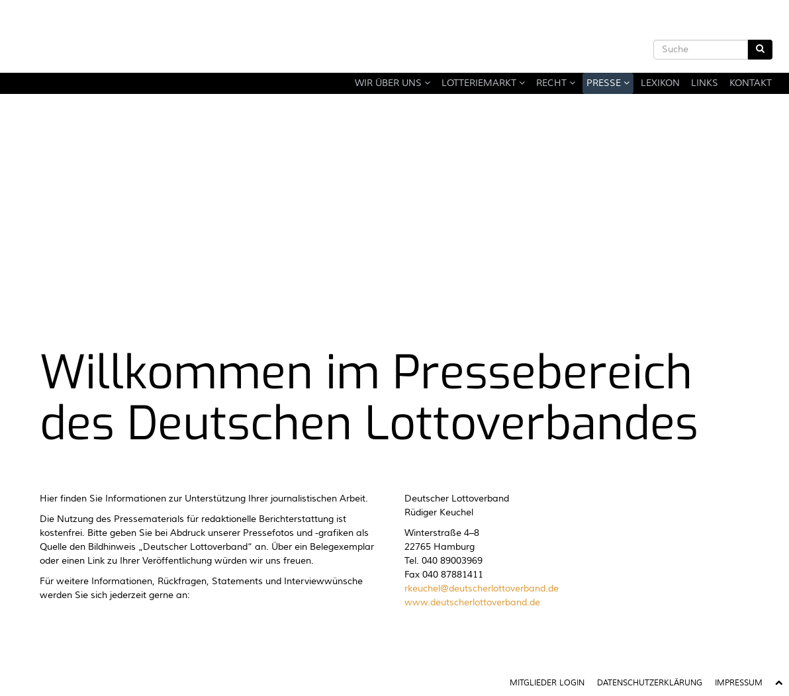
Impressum (739, 683)
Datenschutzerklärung (649, 683)
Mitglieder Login (547, 683)
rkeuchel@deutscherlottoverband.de (481, 589)
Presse (607, 83)
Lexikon (660, 83)
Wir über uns (392, 83)
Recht (555, 83)
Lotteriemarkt (483, 83)
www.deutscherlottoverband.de (472, 603)
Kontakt (750, 83)
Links (704, 83)
